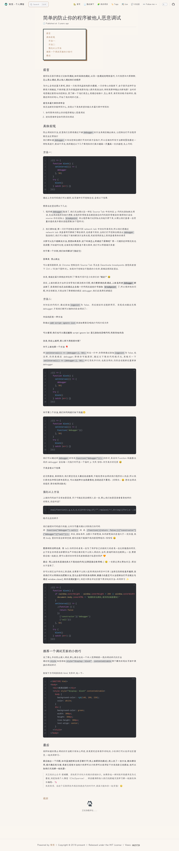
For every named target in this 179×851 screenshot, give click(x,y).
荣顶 (52, 845)
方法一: (52, 41)
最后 (48, 55)
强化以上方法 (54, 48)
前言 (48, 33)
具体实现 (50, 37)
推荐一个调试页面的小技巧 (59, 52)
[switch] (164, 4)
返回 (45, 798)
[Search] (39, 4)
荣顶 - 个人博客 (14, 4)
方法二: (52, 44)
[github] (173, 4)
